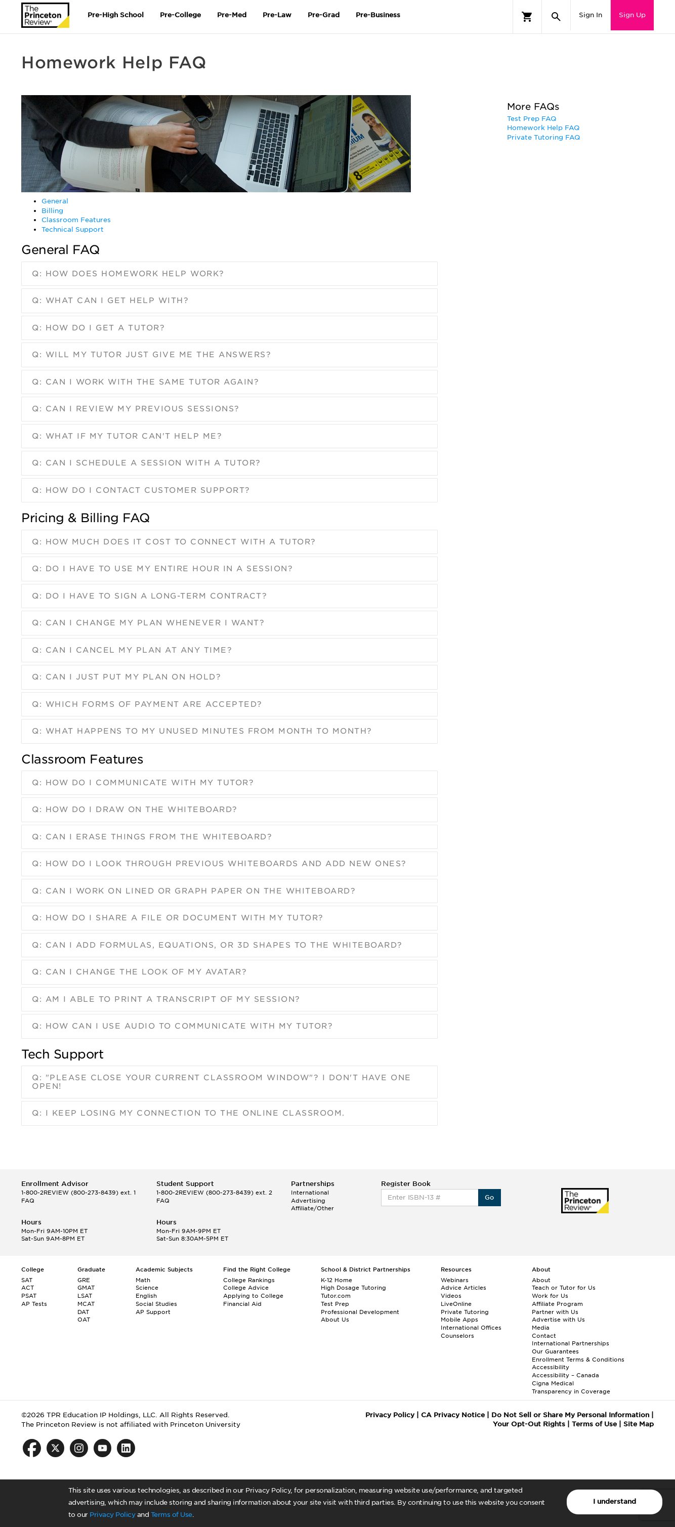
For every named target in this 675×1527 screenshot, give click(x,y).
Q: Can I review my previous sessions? (136, 408)
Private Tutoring (465, 1312)
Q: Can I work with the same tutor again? (145, 382)
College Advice (246, 1287)
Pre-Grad (324, 15)
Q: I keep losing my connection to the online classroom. (188, 1113)
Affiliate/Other (312, 1208)
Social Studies (156, 1303)
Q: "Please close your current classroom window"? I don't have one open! (221, 1082)
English (146, 1295)
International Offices (471, 1327)
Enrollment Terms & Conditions (578, 1359)
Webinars (455, 1280)
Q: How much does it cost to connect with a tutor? (174, 541)
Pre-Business (378, 15)
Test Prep (335, 1303)
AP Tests (34, 1303)
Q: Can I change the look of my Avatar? (139, 972)
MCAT (86, 1303)
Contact (544, 1335)
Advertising (308, 1200)
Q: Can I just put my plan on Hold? (126, 677)
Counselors (457, 1335)
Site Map (638, 1424)
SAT (26, 1280)
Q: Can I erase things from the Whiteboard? (152, 836)
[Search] (556, 16)
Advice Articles (463, 1287)
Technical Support (72, 229)
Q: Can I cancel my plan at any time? (132, 650)
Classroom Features (76, 220)
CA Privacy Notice (453, 1415)
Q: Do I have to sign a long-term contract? (149, 596)
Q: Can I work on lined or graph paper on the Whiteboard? (194, 891)
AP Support (153, 1312)
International (310, 1192)
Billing (52, 211)
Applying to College (253, 1295)
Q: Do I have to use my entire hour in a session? (162, 568)
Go (489, 1197)
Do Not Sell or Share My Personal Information (570, 1415)
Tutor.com (336, 1295)
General (54, 201)
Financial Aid (242, 1303)
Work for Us (550, 1295)
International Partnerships (570, 1343)
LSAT (84, 1295)
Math (143, 1280)
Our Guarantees (555, 1351)
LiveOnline (456, 1303)
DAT (83, 1312)
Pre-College (180, 15)
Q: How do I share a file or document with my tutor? (178, 917)
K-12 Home (336, 1280)
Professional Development (360, 1312)
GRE (83, 1280)
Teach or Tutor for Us (564, 1287)
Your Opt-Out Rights (529, 1424)
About (541, 1280)
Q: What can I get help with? (110, 300)
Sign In (590, 15)
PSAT (28, 1295)
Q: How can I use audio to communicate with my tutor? (182, 1026)
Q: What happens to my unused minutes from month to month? (202, 731)
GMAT (86, 1287)
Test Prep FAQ (532, 118)
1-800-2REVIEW (78, 1192)
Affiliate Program (557, 1303)
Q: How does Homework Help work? (128, 273)
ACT (27, 1287)
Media (541, 1327)
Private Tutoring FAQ (543, 137)
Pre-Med (231, 15)
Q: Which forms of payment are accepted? (147, 704)
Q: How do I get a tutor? (98, 327)
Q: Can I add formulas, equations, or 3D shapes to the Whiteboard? (217, 945)
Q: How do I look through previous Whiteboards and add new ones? (219, 863)
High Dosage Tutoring (353, 1287)
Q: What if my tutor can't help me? (127, 436)
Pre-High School (116, 15)
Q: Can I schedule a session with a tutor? (146, 463)
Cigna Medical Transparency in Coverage (571, 1387)
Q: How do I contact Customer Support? (141, 490)
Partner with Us (555, 1312)
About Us (335, 1319)
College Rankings (249, 1280)
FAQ (27, 1200)
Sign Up (632, 15)
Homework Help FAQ (543, 128)
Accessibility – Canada (565, 1375)
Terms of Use (171, 1514)
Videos (451, 1295)
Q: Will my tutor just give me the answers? (151, 354)
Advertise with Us (558, 1319)
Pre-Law (277, 15)
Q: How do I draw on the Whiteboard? (135, 809)
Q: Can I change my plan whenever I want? (148, 622)
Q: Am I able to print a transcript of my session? (166, 999)
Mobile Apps (459, 1319)
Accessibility (550, 1367)
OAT (83, 1319)
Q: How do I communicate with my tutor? (143, 782)
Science (147, 1287)
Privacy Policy (112, 1514)
